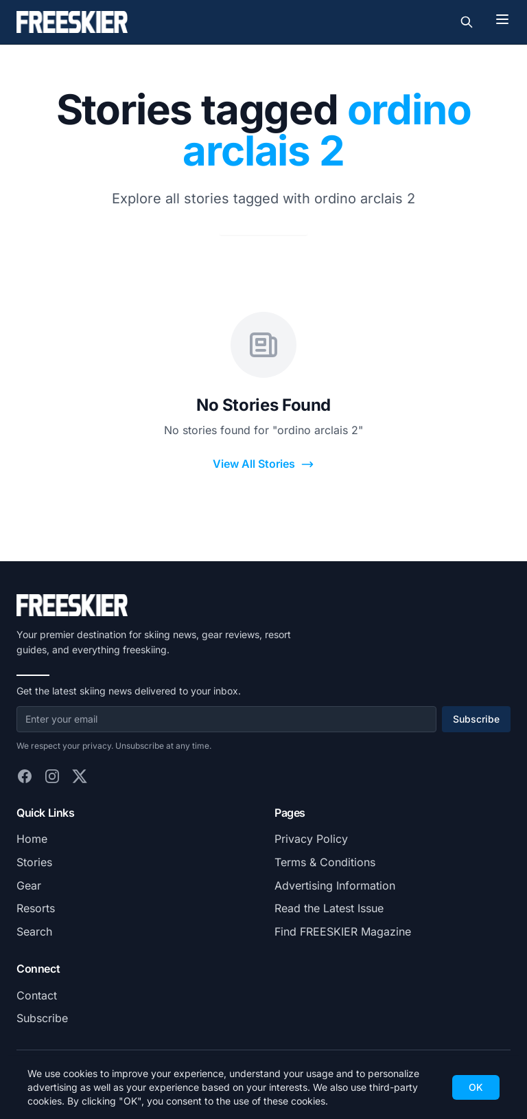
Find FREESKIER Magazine (342, 931)
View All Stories (263, 464)
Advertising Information (334, 885)
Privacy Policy (311, 839)
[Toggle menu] (502, 19)
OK (476, 1087)
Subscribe (476, 719)
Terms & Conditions (324, 862)
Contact (36, 995)
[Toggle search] (466, 22)
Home (31, 839)
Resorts (35, 908)
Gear (28, 885)
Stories (34, 862)
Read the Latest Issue (329, 908)
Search (34, 931)
